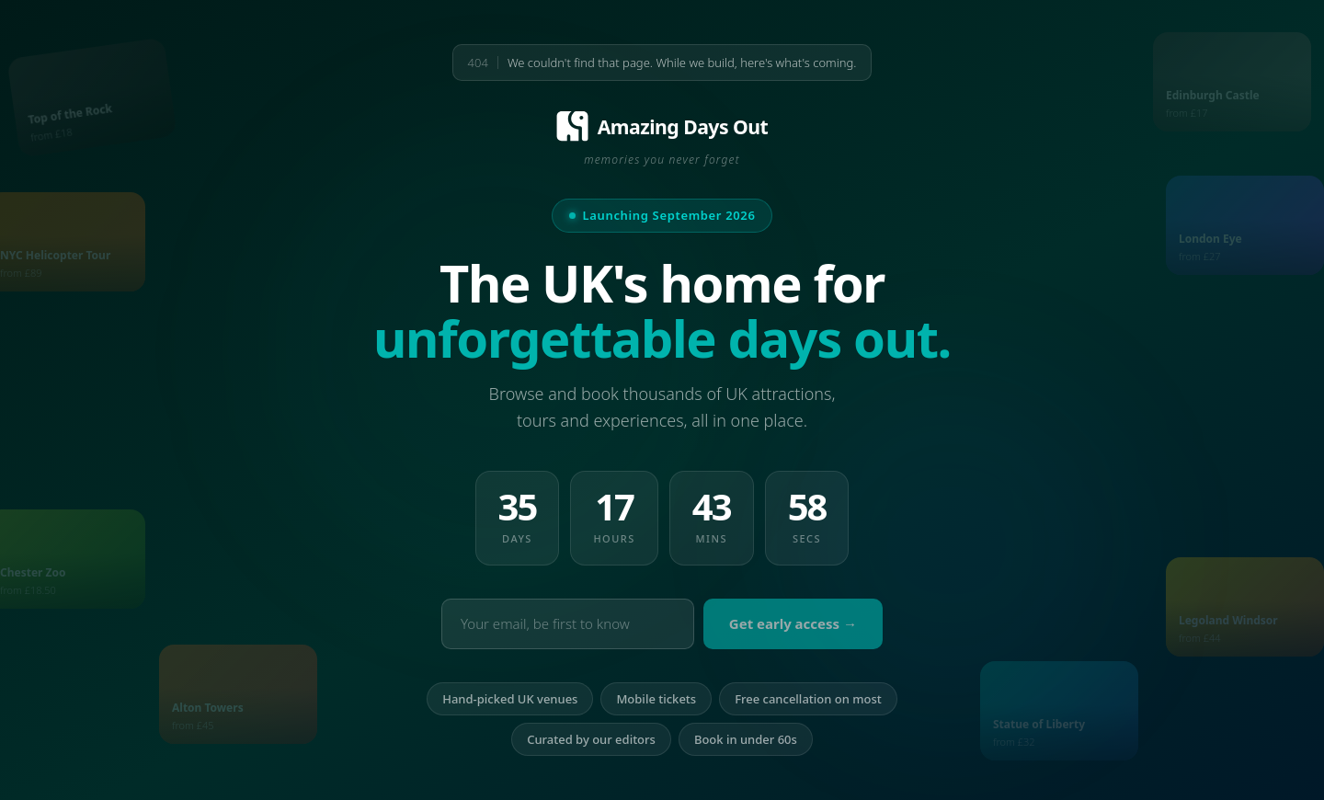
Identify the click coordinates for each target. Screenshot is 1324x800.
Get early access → (793, 623)
